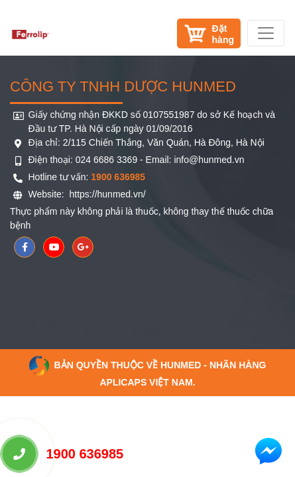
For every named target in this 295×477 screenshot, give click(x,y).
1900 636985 (63, 453)
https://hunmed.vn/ (106, 194)
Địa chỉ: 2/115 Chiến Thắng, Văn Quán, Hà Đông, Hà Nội (147, 142)
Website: (48, 194)
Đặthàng (223, 34)
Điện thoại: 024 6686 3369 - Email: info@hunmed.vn (137, 159)
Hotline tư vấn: (87, 177)
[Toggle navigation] (265, 33)
